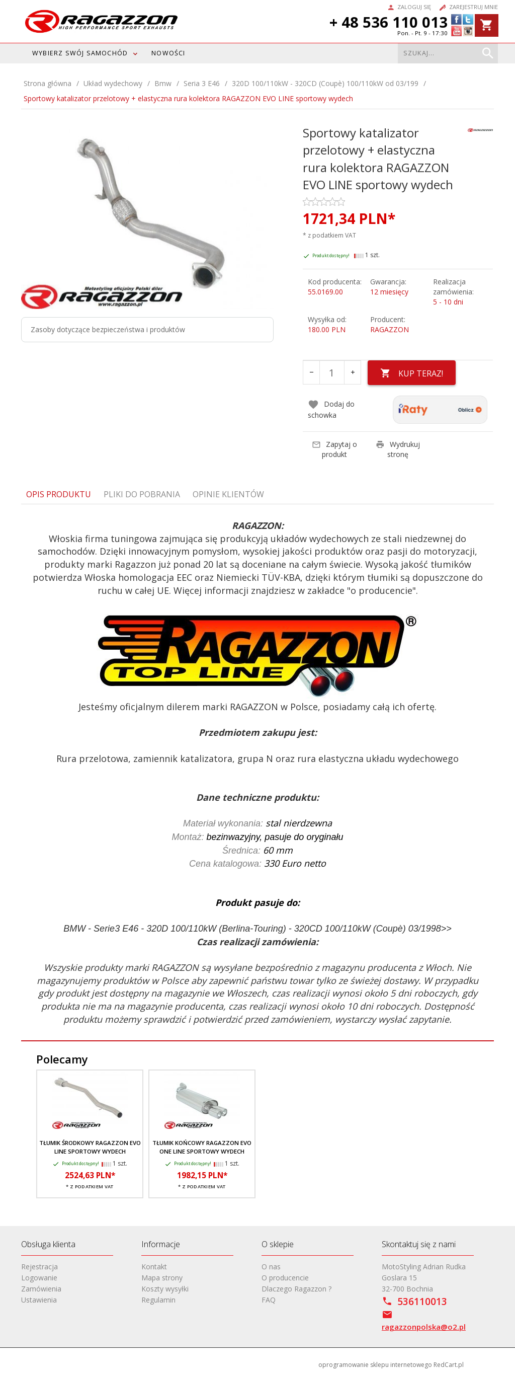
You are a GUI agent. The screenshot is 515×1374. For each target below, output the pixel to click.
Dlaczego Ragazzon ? (296, 1288)
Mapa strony (162, 1277)
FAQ (269, 1300)
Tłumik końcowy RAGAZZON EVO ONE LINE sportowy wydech (201, 1147)
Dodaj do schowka (331, 409)
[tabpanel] (257, 772)
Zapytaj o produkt (334, 449)
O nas (271, 1266)
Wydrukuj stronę (398, 449)
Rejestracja (39, 1266)
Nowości (168, 53)
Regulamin (158, 1300)
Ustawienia (39, 1300)
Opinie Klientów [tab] (228, 493)
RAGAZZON (389, 329)
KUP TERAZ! (412, 373)
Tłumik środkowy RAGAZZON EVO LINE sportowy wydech (90, 1147)
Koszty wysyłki (165, 1288)
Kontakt (154, 1266)
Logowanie (39, 1277)
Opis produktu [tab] (58, 493)
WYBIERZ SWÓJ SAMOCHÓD (80, 53)
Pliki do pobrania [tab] (142, 493)
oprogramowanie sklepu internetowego (375, 1364)
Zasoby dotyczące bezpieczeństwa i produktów (108, 329)
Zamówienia (41, 1288)
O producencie (285, 1277)
